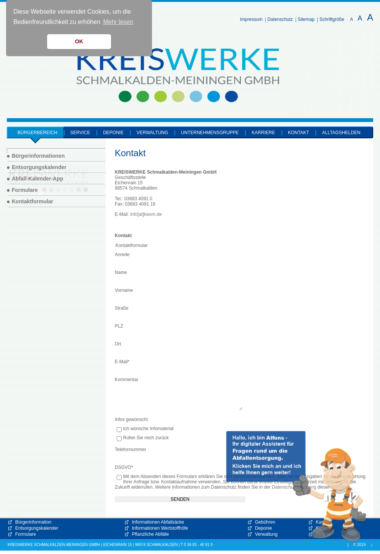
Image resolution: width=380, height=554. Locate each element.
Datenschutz (280, 19)
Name (121, 272)
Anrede (122, 254)
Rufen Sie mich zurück (146, 438)
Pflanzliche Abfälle (150, 534)
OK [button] (79, 41)
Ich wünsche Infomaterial (148, 429)
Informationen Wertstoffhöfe (160, 528)
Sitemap (306, 19)
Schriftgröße (332, 19)
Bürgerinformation (33, 522)
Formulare (25, 534)
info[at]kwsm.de (146, 214)
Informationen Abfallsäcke (158, 522)
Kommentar (126, 379)
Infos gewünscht (131, 419)
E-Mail (122, 361)
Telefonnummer (130, 449)
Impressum (251, 19)
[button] (296, 486)
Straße (121, 308)
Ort (118, 344)
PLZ (119, 326)
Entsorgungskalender (36, 528)
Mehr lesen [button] (118, 22)
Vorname (124, 290)
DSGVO (124, 467)
